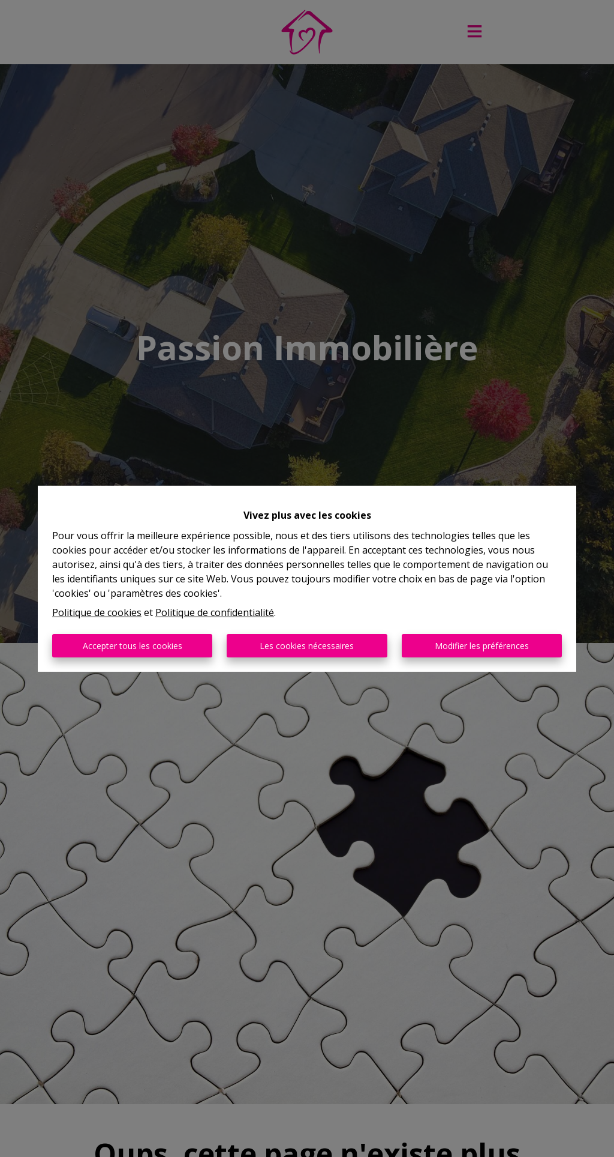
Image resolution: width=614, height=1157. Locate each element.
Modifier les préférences (482, 645)
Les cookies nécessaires (307, 645)
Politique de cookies (97, 612)
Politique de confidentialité (214, 612)
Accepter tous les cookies (132, 645)
